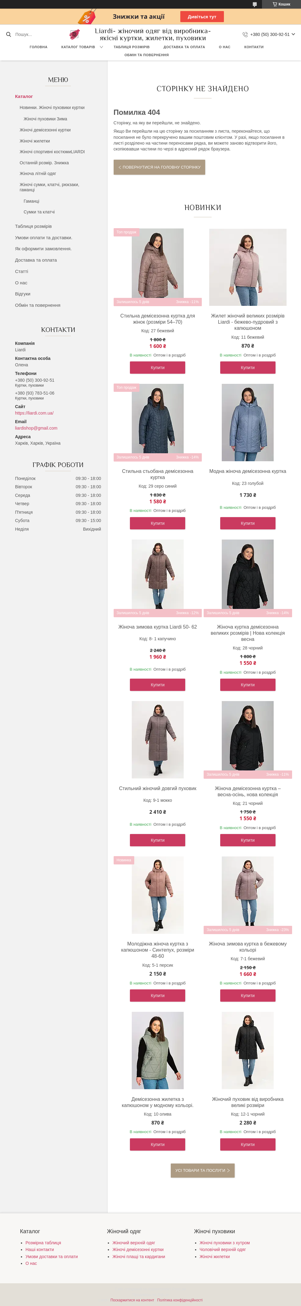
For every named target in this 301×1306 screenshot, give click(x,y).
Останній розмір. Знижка (44, 162)
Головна (39, 47)
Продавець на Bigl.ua (150, 1294)
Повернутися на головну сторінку (162, 167)
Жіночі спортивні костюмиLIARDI (52, 151)
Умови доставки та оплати (51, 1256)
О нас (225, 47)
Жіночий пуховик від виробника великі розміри (247, 1102)
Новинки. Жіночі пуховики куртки (52, 107)
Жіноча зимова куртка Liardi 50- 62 (157, 627)
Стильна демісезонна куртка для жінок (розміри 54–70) (157, 319)
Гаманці (31, 201)
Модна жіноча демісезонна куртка (247, 471)
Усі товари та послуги (200, 1170)
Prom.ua (179, 1289)
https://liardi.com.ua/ (34, 413)
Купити (158, 367)
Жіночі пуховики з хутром (225, 1242)
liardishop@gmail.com (36, 428)
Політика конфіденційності (180, 1300)
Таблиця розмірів (132, 47)
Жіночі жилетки (35, 140)
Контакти (254, 47)
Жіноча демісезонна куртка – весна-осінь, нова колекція (248, 791)
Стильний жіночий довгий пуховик (158, 788)
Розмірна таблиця (43, 1242)
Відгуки (22, 293)
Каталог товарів (78, 47)
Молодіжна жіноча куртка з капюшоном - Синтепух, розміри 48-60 (157, 950)
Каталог (24, 96)
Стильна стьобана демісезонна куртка (157, 474)
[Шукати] (8, 34)
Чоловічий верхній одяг (223, 1249)
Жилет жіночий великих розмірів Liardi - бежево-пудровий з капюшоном (247, 322)
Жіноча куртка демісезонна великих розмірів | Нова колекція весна (248, 633)
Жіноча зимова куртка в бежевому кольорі (248, 947)
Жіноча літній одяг (38, 173)
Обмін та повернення (146, 55)
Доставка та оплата (184, 47)
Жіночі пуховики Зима (45, 118)
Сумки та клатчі (39, 211)
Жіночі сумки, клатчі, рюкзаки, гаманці (49, 187)
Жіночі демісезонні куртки (45, 129)
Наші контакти (39, 1249)
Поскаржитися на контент (132, 1300)
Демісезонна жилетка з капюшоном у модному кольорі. (158, 1102)
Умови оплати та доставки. (43, 237)
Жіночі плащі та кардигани (138, 1256)
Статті (21, 271)
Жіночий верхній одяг (133, 1242)
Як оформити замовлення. (43, 248)
